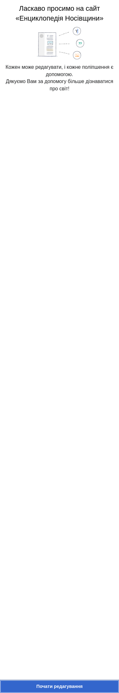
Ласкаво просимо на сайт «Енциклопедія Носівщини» (59, 13)
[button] (59, 686)
